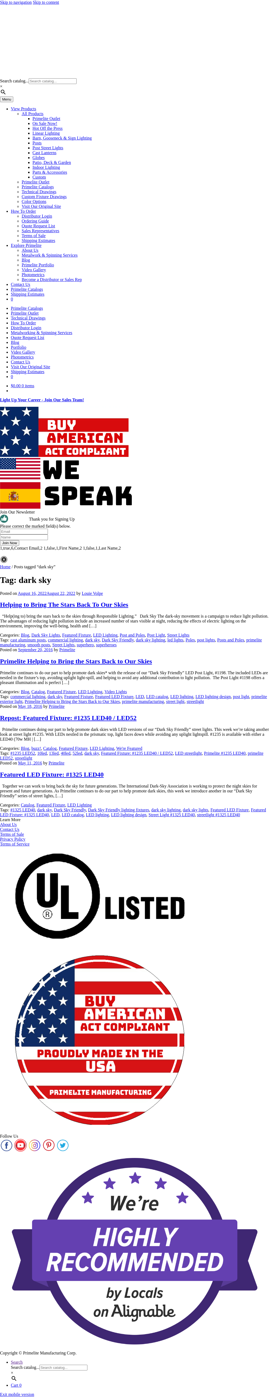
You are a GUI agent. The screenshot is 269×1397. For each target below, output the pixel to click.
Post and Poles (132, 635)
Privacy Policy (12, 839)
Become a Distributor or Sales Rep (52, 279)
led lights (175, 640)
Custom (39, 177)
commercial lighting (65, 640)
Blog (26, 260)
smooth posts (38, 645)
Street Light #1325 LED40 (172, 814)
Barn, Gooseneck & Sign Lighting (62, 138)
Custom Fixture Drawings (44, 196)
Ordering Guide (35, 221)
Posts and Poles (230, 640)
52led (77, 753)
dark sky (92, 640)
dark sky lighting (150, 640)
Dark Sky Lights (45, 635)
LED (140, 696)
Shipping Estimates (38, 240)
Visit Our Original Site (41, 206)
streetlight (195, 701)
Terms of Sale (34, 235)
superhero (85, 645)
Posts (37, 143)
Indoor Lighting (46, 167)
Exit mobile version (17, 1394)
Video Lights (115, 691)
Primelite (67, 649)
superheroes (106, 645)
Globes (38, 157)
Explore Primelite (26, 245)
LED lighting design (213, 696)
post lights (206, 640)
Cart (16, 1385)
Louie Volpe (92, 593)
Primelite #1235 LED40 (225, 753)
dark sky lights (195, 810)
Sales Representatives (40, 230)
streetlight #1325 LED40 (218, 814)
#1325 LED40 (22, 810)
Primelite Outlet (46, 118)
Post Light (156, 635)
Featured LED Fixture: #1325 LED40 (52, 774)
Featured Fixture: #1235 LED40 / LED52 (137, 753)
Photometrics (33, 274)
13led (54, 753)
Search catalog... (14, 81)
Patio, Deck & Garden (51, 162)
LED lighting (181, 696)
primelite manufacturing (143, 701)
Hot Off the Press (47, 128)
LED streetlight (188, 753)
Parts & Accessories (49, 172)
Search (17, 1362)
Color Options (34, 201)
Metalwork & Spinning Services (50, 255)
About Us (30, 250)
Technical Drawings (39, 191)
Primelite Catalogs (38, 187)
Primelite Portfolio (38, 265)
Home (5, 566)
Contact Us (20, 284)
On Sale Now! (44, 123)
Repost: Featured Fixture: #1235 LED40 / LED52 (68, 717)
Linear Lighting (46, 133)
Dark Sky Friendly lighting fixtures (118, 810)
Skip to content (46, 2)
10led (42, 753)
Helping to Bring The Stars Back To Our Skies (64, 604)
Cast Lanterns (44, 152)
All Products (32, 113)
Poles (190, 640)
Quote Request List (38, 226)
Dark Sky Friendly (118, 640)
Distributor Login (37, 216)
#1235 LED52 (22, 753)
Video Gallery (34, 269)
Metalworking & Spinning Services (41, 332)
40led (66, 753)
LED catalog (157, 696)
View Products (23, 109)
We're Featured (129, 748)
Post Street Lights (47, 148)
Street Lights (178, 635)
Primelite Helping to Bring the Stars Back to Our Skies (76, 661)
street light (175, 701)
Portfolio (18, 347)
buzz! (36, 748)
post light (241, 696)
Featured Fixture (76, 635)
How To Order (23, 211)
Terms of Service (14, 844)
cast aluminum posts (28, 640)
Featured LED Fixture (114, 696)
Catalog (38, 691)
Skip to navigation (16, 2)
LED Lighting (105, 635)
